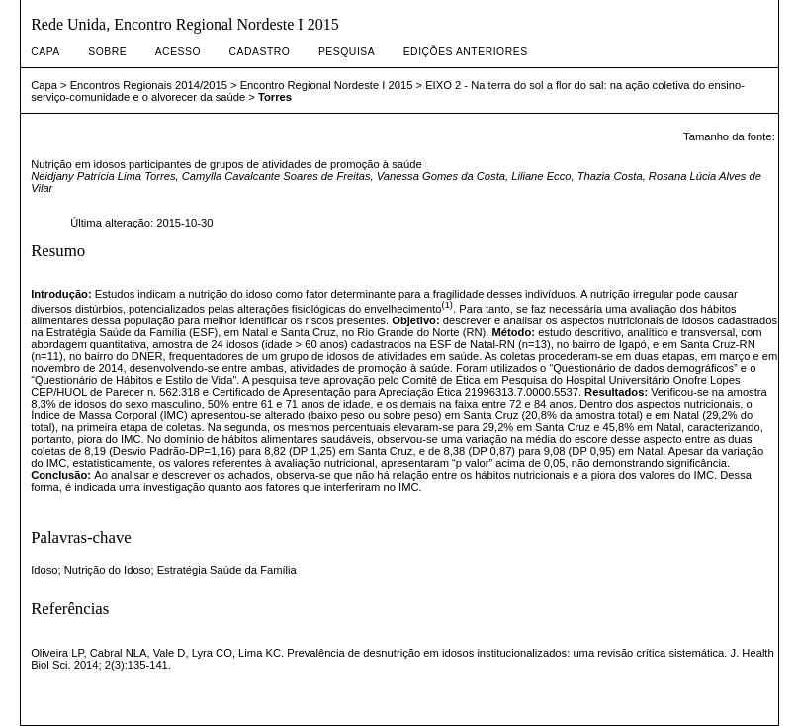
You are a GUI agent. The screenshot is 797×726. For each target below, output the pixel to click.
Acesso (178, 51)
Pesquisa (346, 51)
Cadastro (260, 51)
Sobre (107, 51)
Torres (275, 97)
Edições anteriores (465, 51)
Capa (45, 51)
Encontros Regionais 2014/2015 (148, 85)
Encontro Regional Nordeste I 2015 (326, 85)
